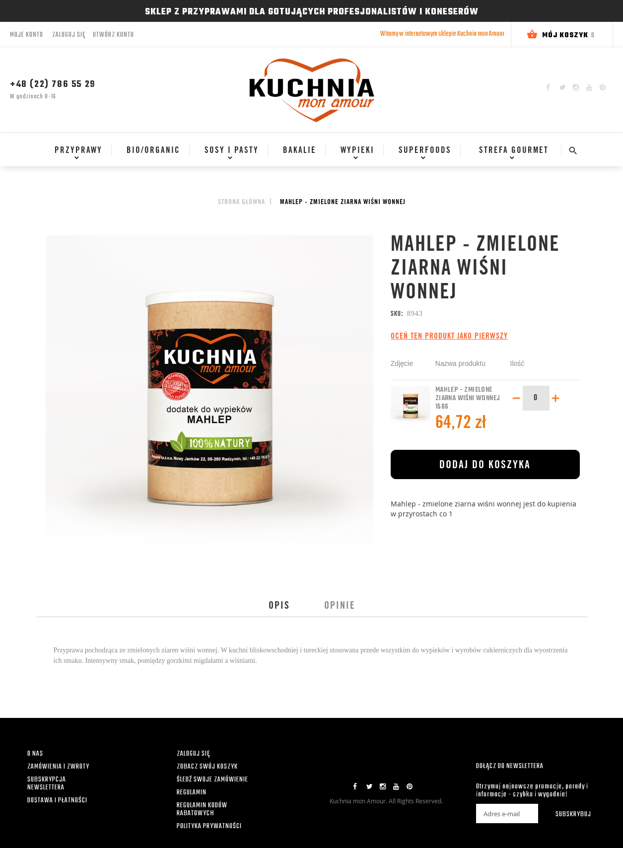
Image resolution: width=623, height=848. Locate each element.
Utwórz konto (113, 35)
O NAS (35, 754)
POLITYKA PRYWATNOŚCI (209, 826)
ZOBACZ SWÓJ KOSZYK (207, 767)
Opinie (339, 607)
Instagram (576, 87)
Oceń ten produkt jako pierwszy (449, 337)
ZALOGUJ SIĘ (193, 754)
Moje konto (26, 35)
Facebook (548, 87)
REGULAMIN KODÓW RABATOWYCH (202, 809)
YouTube (589, 87)
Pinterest (603, 87)
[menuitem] (75, 150)
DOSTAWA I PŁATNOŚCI (57, 800)
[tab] (279, 606)
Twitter (562, 87)
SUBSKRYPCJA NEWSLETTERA (46, 783)
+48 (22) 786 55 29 (52, 84)
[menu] (300, 155)
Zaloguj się (68, 35)
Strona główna (241, 202)
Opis (279, 607)
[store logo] (311, 90)
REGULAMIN (192, 792)
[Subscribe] (567, 813)
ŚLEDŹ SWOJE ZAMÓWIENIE (212, 779)
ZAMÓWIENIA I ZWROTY (58, 767)
